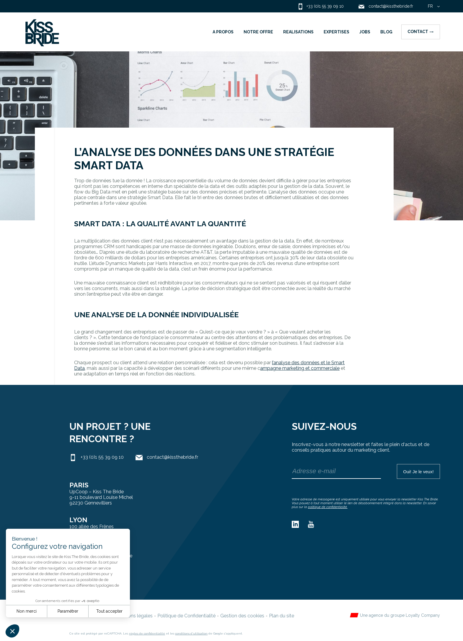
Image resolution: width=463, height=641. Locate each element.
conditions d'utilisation (191, 633)
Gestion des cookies (242, 616)
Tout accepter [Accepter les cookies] (109, 611)
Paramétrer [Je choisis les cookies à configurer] (68, 611)
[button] (12, 631)
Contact (420, 31)
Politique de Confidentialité (186, 616)
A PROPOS (223, 32)
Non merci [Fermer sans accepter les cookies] (27, 611)
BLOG (386, 32)
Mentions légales (134, 616)
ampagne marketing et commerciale (300, 368)
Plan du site (281, 616)
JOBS (364, 32)
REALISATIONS (298, 32)
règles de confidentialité (147, 633)
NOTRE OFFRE (258, 32)
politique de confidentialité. (328, 507)
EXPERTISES (336, 32)
